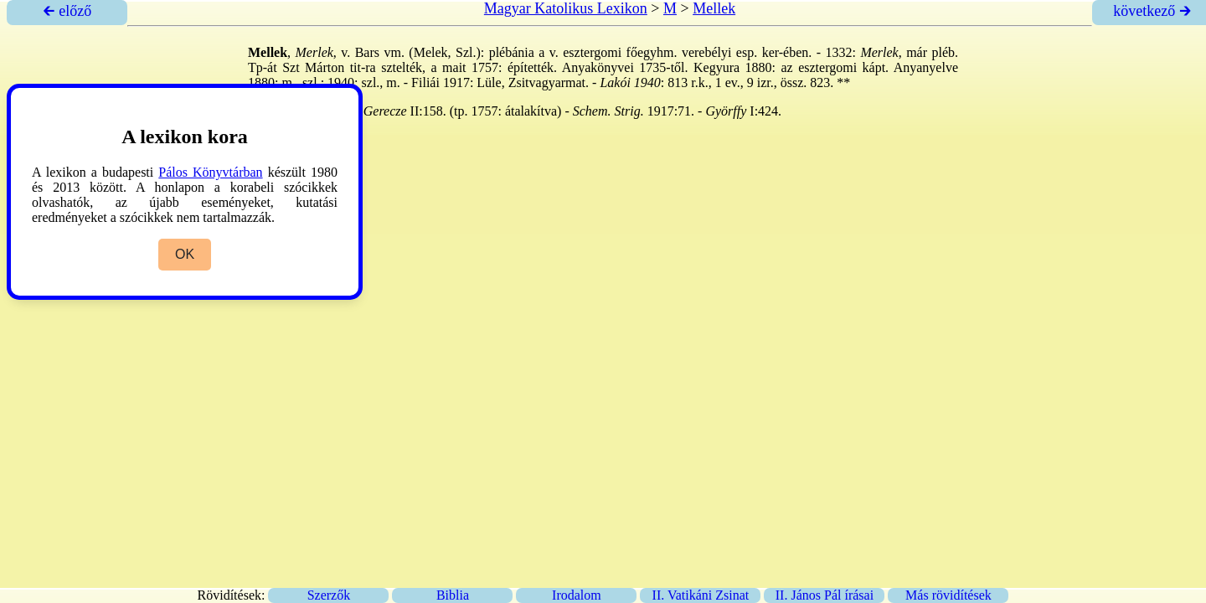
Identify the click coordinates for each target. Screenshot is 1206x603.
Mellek (714, 8)
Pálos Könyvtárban (210, 172)
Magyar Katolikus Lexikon (565, 8)
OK (184, 254)
